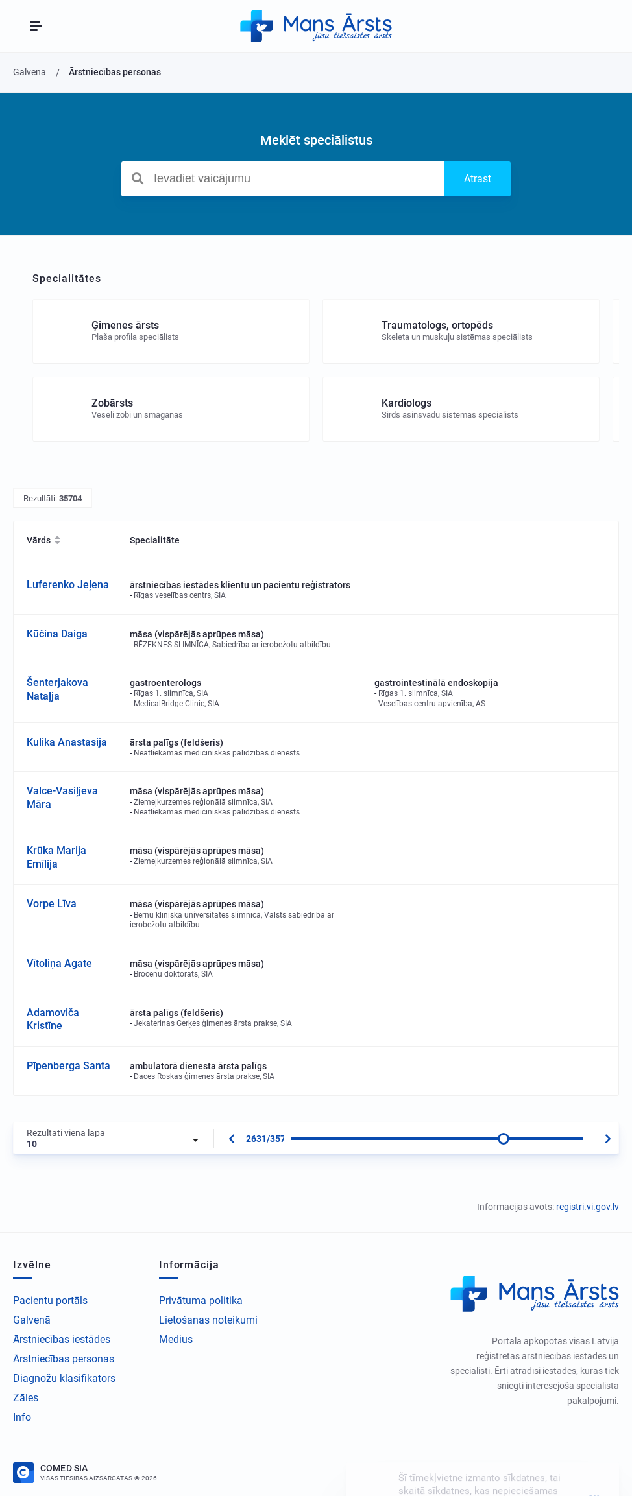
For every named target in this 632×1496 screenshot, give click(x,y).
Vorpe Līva (52, 903)
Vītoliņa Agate (59, 963)
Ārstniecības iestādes (61, 1339)
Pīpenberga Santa (68, 1066)
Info (22, 1417)
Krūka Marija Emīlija (56, 857)
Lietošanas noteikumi (208, 1320)
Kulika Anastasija (67, 742)
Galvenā (32, 1320)
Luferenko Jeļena (68, 584)
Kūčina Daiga (57, 634)
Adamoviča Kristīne (53, 1019)
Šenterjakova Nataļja (57, 689)
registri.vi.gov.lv (587, 1207)
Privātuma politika (201, 1300)
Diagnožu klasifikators (64, 1378)
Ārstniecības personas (63, 1359)
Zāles (25, 1398)
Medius (176, 1339)
